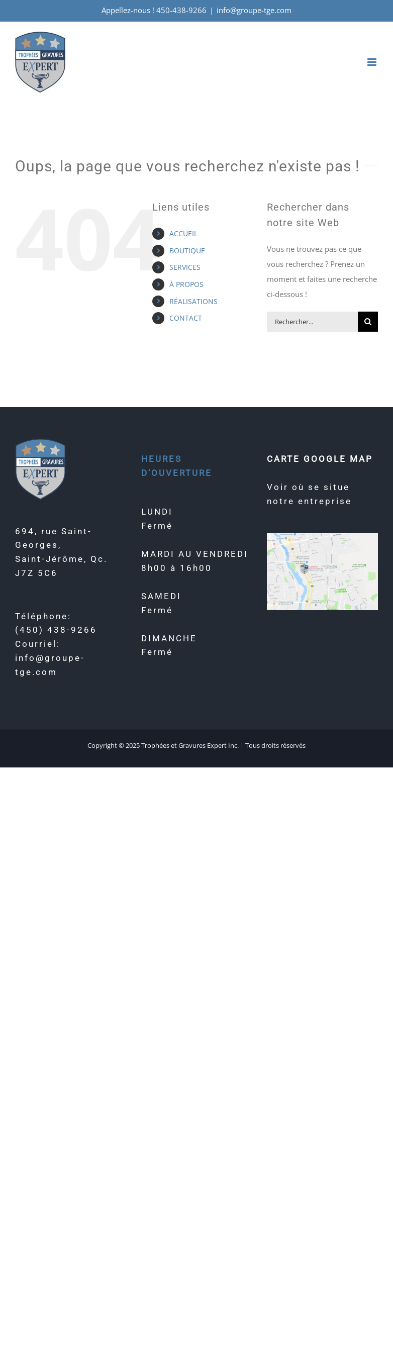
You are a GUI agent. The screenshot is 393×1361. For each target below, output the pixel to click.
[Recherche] (368, 322)
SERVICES (185, 267)
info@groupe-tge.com (254, 10)
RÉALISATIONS (193, 301)
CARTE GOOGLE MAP (320, 459)
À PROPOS (186, 284)
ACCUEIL (183, 233)
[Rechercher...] (312, 322)
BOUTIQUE (187, 250)
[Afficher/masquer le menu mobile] (372, 62)
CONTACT (185, 318)
